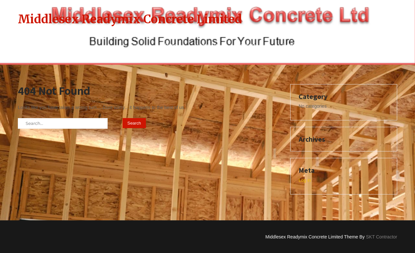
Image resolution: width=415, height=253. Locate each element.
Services (377, 45)
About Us (207, 45)
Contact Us (250, 45)
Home (169, 45)
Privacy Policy (332, 45)
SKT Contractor (381, 236)
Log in (305, 180)
